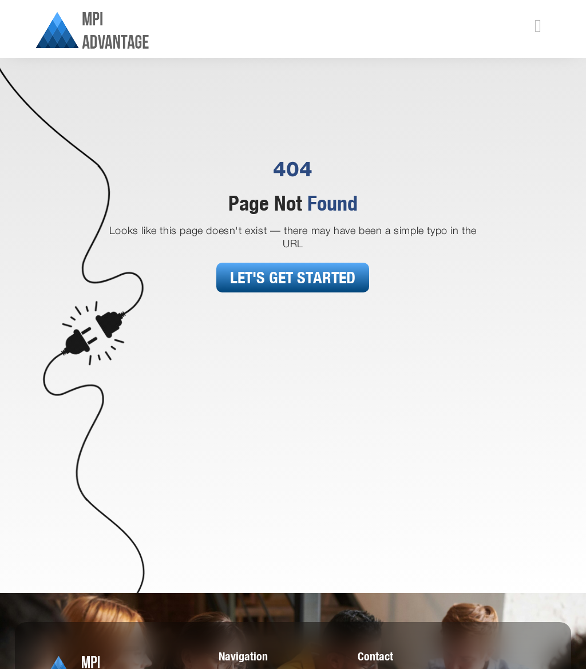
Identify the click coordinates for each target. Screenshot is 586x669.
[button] (538, 25)
